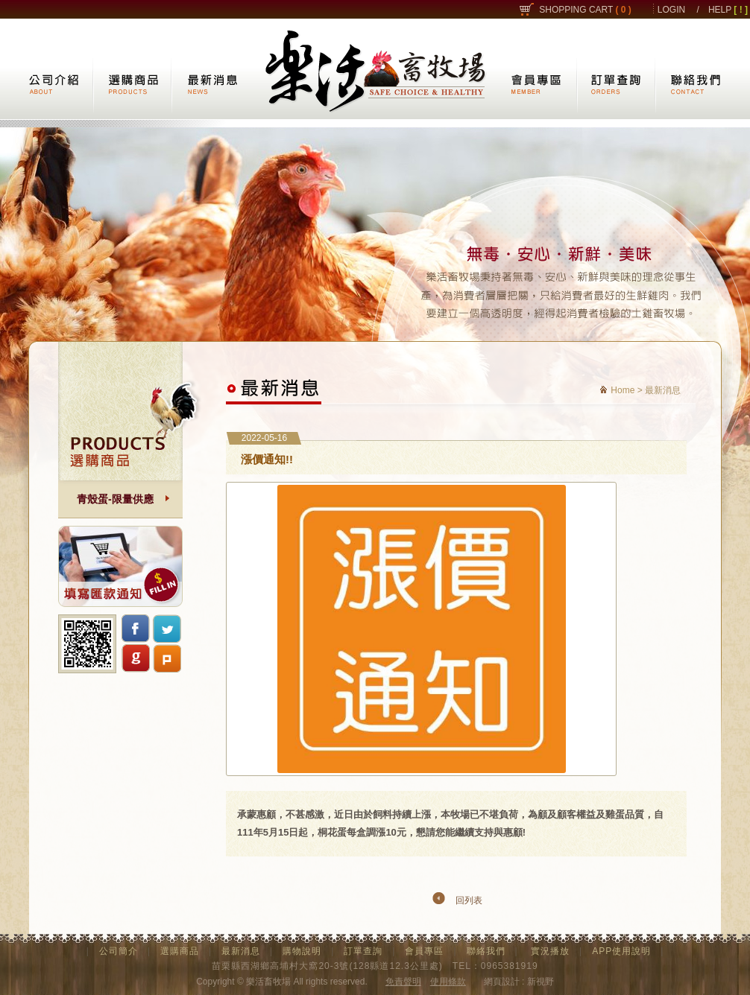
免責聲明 (403, 981)
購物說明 (302, 951)
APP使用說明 (621, 951)
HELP (728, 9)
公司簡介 (118, 951)
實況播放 (550, 951)
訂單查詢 (363, 951)
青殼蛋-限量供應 (115, 499)
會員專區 (424, 951)
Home (622, 390)
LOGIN (671, 9)
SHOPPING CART (585, 9)
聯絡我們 (486, 951)
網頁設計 (502, 981)
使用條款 (448, 981)
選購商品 (179, 951)
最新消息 (240, 951)
